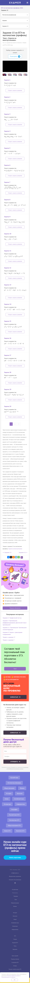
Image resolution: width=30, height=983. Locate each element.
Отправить (14, 761)
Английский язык (19, 799)
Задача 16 (7, 338)
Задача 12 (7, 268)
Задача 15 (7, 321)
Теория (15, 939)
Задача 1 (7, 80)
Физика (22, 788)
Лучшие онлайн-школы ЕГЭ (15, 969)
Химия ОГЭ (7, 831)
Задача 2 (7, 97)
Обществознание (9, 788)
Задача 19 (7, 389)
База (16, 899)
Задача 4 (7, 131)
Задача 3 (7, 114)
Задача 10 (7, 234)
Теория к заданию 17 (9, 637)
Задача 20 (7, 406)
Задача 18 (7, 372)
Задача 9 (7, 217)
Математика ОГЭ (14, 820)
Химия (6, 799)
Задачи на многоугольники (15, 548)
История (8, 793)
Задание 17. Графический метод (12, 618)
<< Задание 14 (7, 552)
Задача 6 (7, 165)
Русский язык (14, 777)
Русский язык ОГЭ (14, 815)
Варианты (15, 949)
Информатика (21, 804)
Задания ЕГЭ (15, 942)
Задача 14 (7, 304)
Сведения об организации (15, 879)
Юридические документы (15, 876)
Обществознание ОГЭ (14, 825)
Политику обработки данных (13, 975)
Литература (7, 804)
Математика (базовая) (14, 783)
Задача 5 (7, 148)
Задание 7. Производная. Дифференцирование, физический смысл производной (14, 623)
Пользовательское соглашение (8, 977)
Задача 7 (7, 182)
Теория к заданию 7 (8, 640)
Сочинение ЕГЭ (15, 962)
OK (14, 980)
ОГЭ (15, 936)
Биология (19, 793)
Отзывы (15, 965)
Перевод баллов (15, 959)
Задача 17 (7, 355)
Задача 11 (7, 251)
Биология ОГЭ (20, 831)
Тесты (15, 946)
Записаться (14, 697)
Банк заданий (15, 955)
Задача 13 (7, 285)
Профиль (16, 896)
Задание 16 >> (23, 552)
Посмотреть (15, 56)
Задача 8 (7, 200)
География (14, 809)
